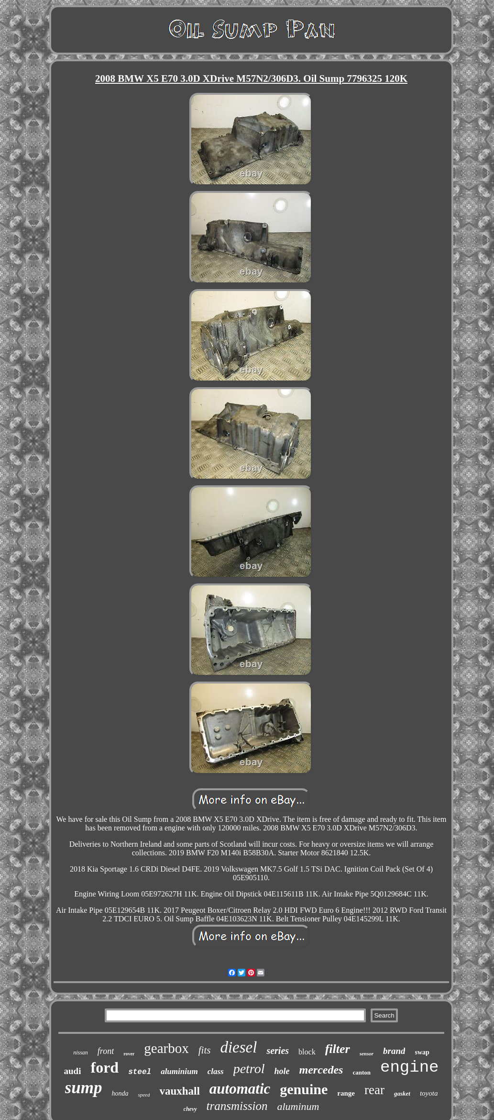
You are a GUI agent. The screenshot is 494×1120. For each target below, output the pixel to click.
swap (422, 1052)
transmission (237, 1105)
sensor (366, 1053)
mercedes (321, 1070)
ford (104, 1067)
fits (204, 1050)
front (106, 1051)
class (216, 1071)
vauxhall (179, 1091)
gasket (402, 1093)
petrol (249, 1068)
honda (119, 1093)
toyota (429, 1093)
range (346, 1093)
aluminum (298, 1106)
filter (337, 1049)
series (277, 1050)
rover (128, 1053)
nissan (80, 1052)
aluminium (179, 1071)
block (307, 1052)
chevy (190, 1109)
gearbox (166, 1048)
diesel (238, 1047)
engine (409, 1067)
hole (281, 1071)
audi (72, 1071)
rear (374, 1090)
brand (394, 1051)
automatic (239, 1088)
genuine (304, 1089)
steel (139, 1072)
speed (144, 1095)
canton (361, 1072)
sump (83, 1087)
